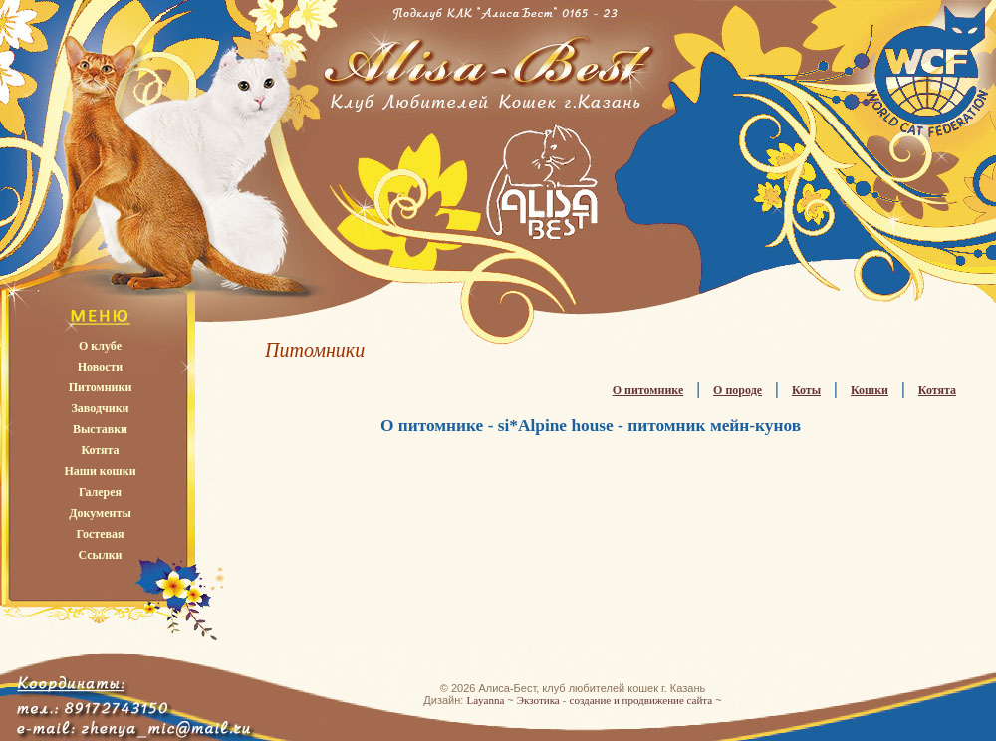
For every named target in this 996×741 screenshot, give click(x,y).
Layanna (485, 700)
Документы (100, 513)
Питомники (100, 387)
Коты (806, 390)
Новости (101, 366)
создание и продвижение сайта (641, 700)
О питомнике (648, 390)
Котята (100, 450)
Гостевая (100, 534)
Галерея (100, 492)
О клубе (100, 346)
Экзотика (538, 700)
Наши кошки (99, 471)
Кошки (869, 390)
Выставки (100, 429)
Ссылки (100, 555)
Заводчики (100, 408)
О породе (737, 390)
